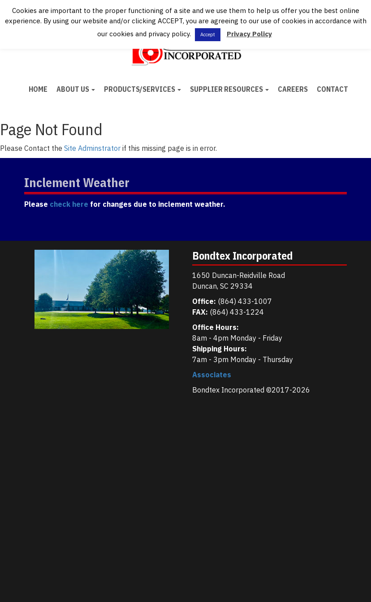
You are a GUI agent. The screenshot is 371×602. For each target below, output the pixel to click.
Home (38, 89)
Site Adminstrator (92, 148)
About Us (75, 89)
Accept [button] (207, 34)
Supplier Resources (229, 89)
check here (69, 204)
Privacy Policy (249, 34)
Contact (332, 89)
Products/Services (142, 89)
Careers (293, 89)
